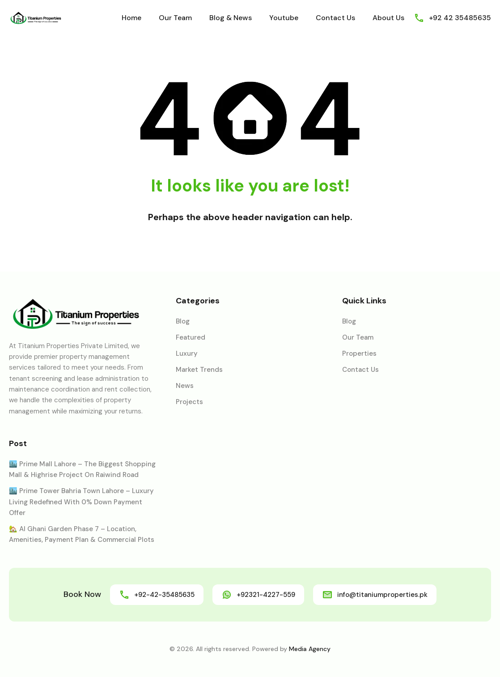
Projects (189, 401)
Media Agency (310, 649)
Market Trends (199, 369)
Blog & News (230, 17)
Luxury (187, 353)
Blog (183, 321)
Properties (359, 353)
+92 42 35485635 (460, 17)
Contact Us (335, 17)
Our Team (175, 17)
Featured (190, 337)
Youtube (283, 17)
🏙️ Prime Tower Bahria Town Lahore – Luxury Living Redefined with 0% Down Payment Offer (81, 501)
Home (131, 17)
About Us (388, 17)
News (185, 385)
